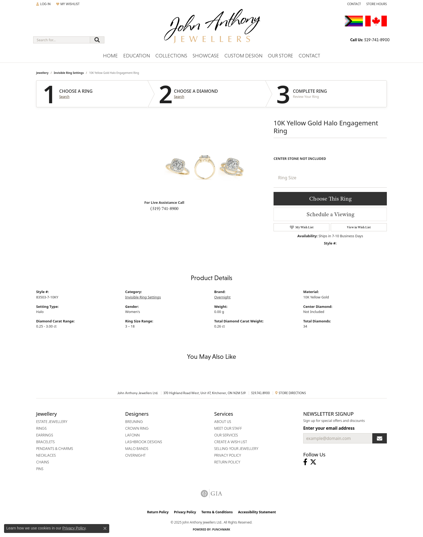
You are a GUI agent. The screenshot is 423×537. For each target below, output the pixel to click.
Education (136, 55)
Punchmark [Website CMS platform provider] (221, 529)
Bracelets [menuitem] (45, 442)
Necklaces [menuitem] (46, 455)
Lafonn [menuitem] (132, 435)
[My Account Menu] (43, 4)
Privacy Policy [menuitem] (227, 455)
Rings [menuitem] (41, 428)
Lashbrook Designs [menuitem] (143, 442)
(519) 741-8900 (164, 208)
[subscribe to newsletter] (379, 438)
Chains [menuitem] (42, 462)
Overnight (222, 297)
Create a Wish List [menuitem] (230, 442)
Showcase (206, 55)
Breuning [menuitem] (134, 421)
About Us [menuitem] (222, 421)
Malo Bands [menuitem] (136, 448)
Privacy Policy (185, 512)
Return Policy (158, 512)
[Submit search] (97, 39)
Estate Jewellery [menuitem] (51, 421)
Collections (171, 55)
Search (64, 97)
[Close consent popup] (105, 528)
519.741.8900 (260, 393)
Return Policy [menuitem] (227, 462)
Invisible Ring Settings (69, 73)
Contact (309, 55)
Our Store (280, 55)
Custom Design (243, 55)
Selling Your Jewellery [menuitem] (236, 448)
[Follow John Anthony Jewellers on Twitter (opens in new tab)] (313, 462)
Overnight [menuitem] (135, 455)
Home (110, 55)
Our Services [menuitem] (226, 435)
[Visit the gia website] (211, 493)
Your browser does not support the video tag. (123, 174)
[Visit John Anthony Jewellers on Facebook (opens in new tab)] (305, 462)
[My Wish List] (68, 4)
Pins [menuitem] (39, 469)
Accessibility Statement (257, 512)
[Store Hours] (376, 4)
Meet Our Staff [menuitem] (228, 428)
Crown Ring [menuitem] (137, 428)
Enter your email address (328, 428)
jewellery (42, 73)
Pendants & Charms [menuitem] (54, 448)
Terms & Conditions (217, 512)
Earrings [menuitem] (44, 435)
